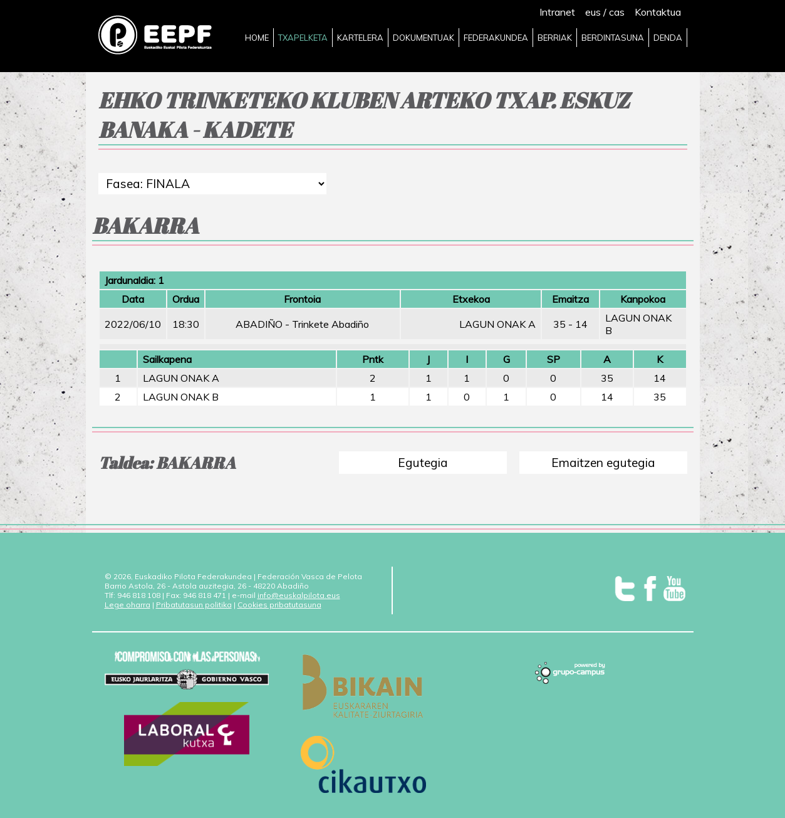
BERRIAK (555, 38)
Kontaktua (658, 12)
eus (593, 12)
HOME (257, 38)
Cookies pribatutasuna (279, 604)
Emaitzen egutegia (603, 462)
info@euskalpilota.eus (298, 595)
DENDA (667, 38)
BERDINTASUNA (612, 38)
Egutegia (423, 462)
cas (617, 12)
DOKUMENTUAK (423, 38)
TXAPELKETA (303, 38)
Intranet (557, 12)
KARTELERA (360, 38)
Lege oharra (127, 604)
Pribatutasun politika (194, 604)
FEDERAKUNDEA (496, 38)
